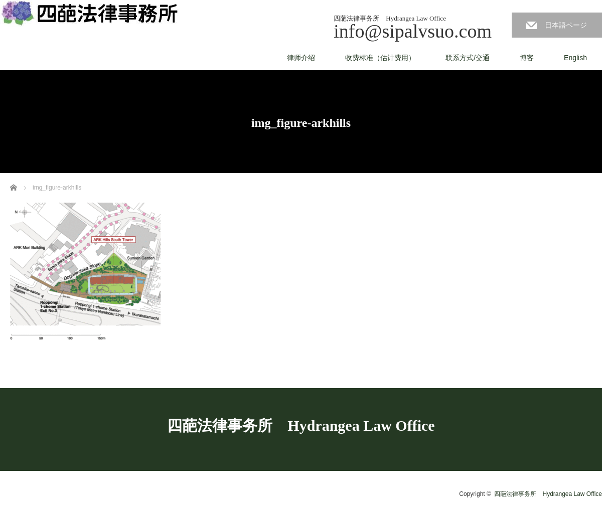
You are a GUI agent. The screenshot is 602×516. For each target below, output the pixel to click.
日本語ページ (566, 25)
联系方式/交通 (467, 58)
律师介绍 (301, 58)
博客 (527, 58)
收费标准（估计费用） (380, 58)
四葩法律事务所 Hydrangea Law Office (300, 425)
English (575, 58)
